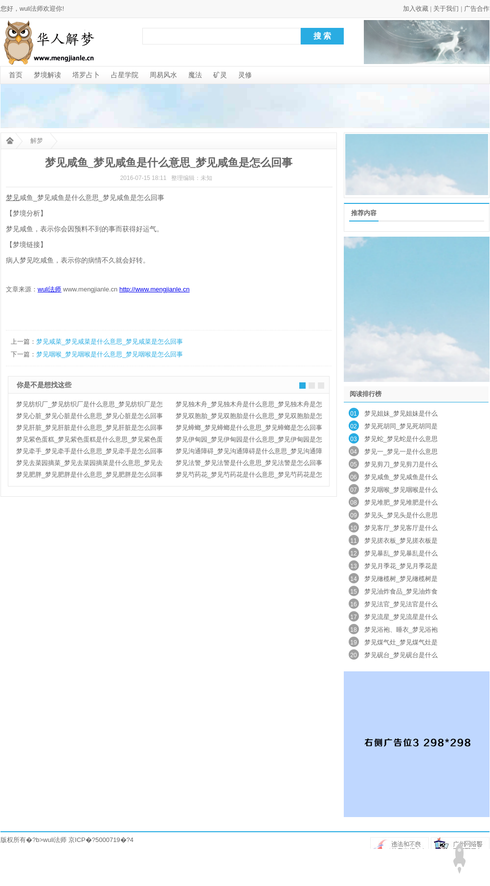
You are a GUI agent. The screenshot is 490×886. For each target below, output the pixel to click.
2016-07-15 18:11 (143, 178)
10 (353, 528)
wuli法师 (55, 839)
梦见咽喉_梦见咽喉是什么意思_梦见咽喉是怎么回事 (109, 354)
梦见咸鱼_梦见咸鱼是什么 (401, 477)
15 (353, 591)
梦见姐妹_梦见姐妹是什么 (401, 413)
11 (353, 540)
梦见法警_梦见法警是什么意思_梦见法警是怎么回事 (249, 462)
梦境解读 (47, 75)
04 (353, 451)
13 (353, 566)
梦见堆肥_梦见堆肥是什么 (401, 502)
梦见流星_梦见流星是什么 (401, 616)
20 (353, 655)
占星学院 (124, 75)
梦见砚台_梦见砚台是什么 (401, 655)
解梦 (36, 140)
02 (353, 426)
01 (353, 413)
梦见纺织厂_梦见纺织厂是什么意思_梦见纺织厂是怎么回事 (89, 405)
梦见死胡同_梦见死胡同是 (401, 426)
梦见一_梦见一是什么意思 (401, 451)
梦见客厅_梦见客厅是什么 (401, 528)
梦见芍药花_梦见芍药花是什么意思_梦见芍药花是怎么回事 (249, 476)
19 (353, 642)
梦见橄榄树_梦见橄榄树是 (401, 578)
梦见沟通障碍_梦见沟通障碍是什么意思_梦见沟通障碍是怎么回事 (249, 452)
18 (353, 629)
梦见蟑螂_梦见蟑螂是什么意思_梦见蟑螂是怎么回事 (249, 427)
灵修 (245, 75)
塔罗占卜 (86, 75)
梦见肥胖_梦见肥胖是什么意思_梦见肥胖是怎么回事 (89, 474)
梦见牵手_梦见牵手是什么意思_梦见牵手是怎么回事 (89, 451)
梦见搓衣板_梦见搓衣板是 (401, 540)
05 (353, 464)
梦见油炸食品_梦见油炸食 (401, 591)
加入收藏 (415, 8)
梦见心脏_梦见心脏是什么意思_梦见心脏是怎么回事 (89, 416)
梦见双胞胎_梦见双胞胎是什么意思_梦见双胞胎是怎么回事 (249, 417)
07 (353, 490)
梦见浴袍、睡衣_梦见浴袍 (401, 629)
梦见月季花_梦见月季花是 (401, 566)
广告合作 (477, 8)
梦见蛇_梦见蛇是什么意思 (401, 439)
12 (353, 553)
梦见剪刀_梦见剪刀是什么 (401, 464)
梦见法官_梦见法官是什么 (401, 604)
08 (353, 502)
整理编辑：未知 (191, 178)
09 (353, 515)
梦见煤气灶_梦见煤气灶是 (401, 642)
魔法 (195, 75)
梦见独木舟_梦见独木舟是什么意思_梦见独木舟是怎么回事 (249, 405)
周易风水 (163, 75)
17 (353, 617)
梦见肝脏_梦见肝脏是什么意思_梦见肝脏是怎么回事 (89, 427)
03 (353, 439)
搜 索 (322, 36)
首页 (15, 75)
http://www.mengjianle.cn (154, 289)
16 (353, 604)
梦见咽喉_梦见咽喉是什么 (401, 489)
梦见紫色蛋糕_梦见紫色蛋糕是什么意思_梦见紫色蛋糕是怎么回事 (89, 440)
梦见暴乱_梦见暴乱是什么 (401, 553)
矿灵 (220, 75)
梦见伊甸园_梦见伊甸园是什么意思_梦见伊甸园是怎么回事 (249, 440)
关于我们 (446, 8)
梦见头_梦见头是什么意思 (401, 515)
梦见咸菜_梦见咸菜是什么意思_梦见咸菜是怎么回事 (109, 341)
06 (353, 477)
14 (353, 579)
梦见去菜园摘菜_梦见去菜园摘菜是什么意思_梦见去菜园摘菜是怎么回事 (89, 464)
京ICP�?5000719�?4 (101, 839)
